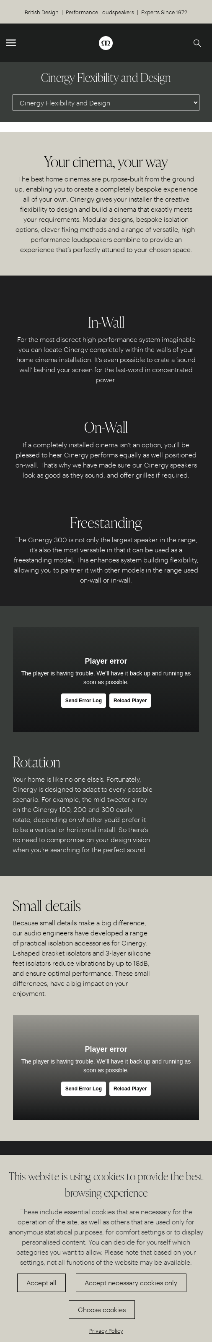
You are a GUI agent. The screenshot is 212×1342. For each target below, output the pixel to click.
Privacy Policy (106, 1330)
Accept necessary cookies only (131, 1283)
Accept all (41, 1283)
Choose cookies (102, 1309)
